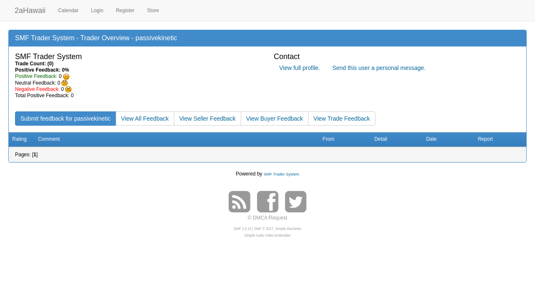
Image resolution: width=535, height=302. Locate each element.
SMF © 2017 (263, 229)
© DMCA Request (268, 218)
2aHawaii (30, 9)
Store (153, 10)
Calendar (68, 10)
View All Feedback (145, 118)
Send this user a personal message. (378, 68)
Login (97, 10)
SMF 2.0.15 (242, 229)
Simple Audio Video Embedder (267, 235)
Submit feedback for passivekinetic (65, 118)
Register (125, 10)
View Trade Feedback (341, 118)
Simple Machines (288, 229)
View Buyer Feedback (274, 118)
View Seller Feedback (207, 118)
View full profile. (299, 68)
